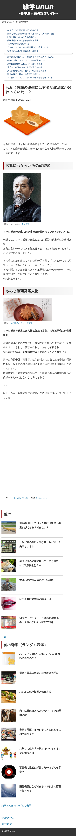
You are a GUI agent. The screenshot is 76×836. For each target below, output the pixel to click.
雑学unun (7, 21)
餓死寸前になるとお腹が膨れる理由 (23, 40)
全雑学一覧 (7, 817)
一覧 (3, 637)
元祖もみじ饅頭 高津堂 (21, 323)
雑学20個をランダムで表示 (16, 805)
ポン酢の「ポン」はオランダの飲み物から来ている (29, 77)
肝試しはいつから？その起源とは (22, 37)
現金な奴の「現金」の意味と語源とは (24, 74)
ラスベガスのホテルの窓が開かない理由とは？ (27, 47)
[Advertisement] (29, 426)
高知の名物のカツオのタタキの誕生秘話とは (26, 60)
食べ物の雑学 (22, 21)
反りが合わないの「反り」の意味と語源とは (26, 70)
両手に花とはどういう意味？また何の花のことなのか (30, 57)
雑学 (7, 830)
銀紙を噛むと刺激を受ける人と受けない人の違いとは (30, 33)
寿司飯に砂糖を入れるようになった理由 (24, 63)
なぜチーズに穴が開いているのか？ (23, 30)
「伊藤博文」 (25, 224)
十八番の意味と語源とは (18, 43)
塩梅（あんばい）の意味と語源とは (23, 50)
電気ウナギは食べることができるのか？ (24, 67)
